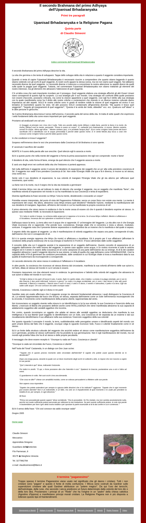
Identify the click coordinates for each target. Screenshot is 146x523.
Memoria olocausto (85, 510)
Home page (17, 422)
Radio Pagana (112, 510)
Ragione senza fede (65, 510)
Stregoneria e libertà (27, 510)
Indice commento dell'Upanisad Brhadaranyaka (73, 62)
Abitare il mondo (46, 510)
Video (124, 510)
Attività (100, 510)
